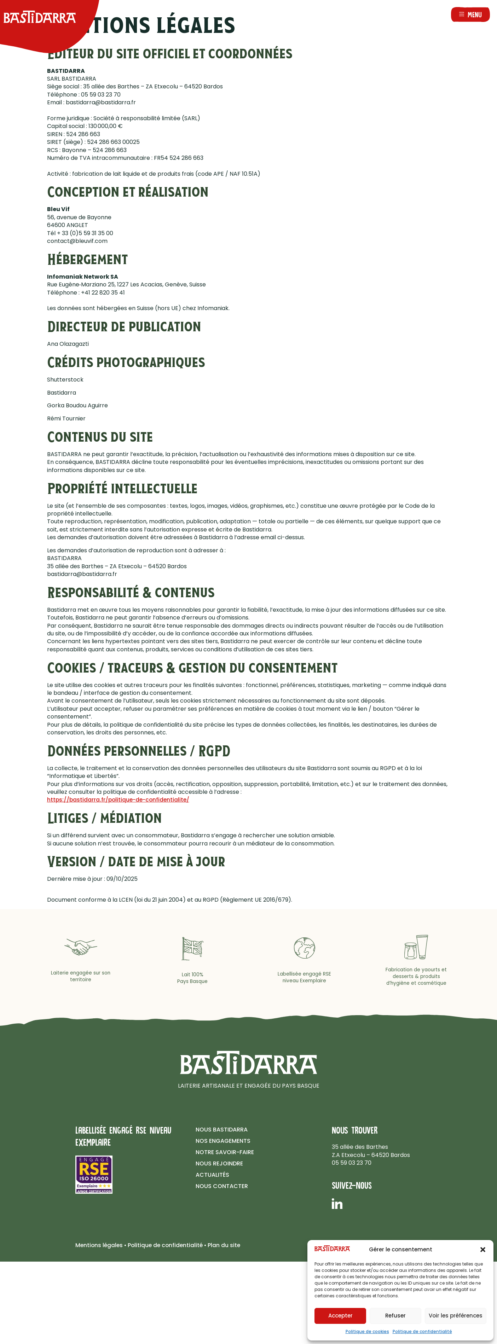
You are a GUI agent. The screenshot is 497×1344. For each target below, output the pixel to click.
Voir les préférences (455, 1315)
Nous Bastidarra (222, 1129)
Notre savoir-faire (225, 1152)
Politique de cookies (367, 1331)
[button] (482, 1249)
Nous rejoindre (219, 1163)
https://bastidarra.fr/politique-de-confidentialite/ (120, 800)
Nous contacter (222, 1186)
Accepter (340, 1315)
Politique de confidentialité (422, 1331)
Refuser (395, 1315)
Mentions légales (99, 1245)
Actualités (212, 1175)
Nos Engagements (223, 1141)
